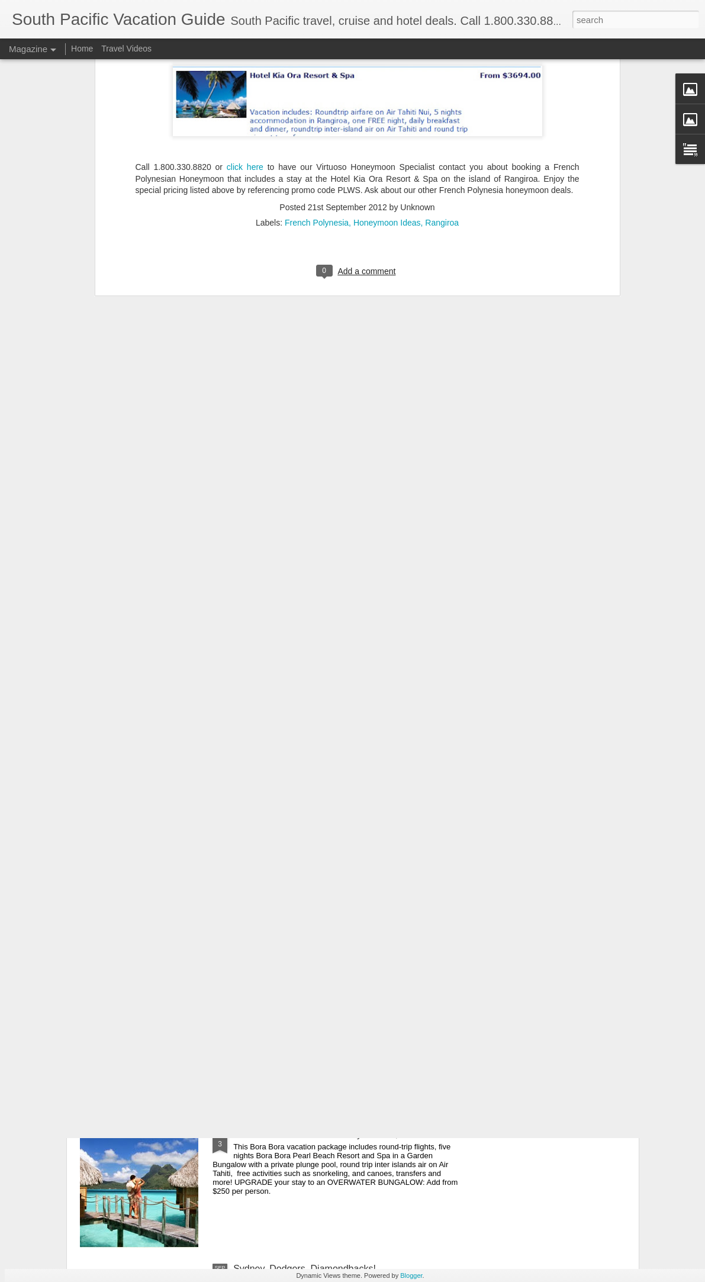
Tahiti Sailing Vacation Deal (290, 1000)
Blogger (411, 1275)
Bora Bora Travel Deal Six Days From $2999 (326, 1134)
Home (82, 48)
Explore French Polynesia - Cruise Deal (316, 865)
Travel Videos (126, 48)
